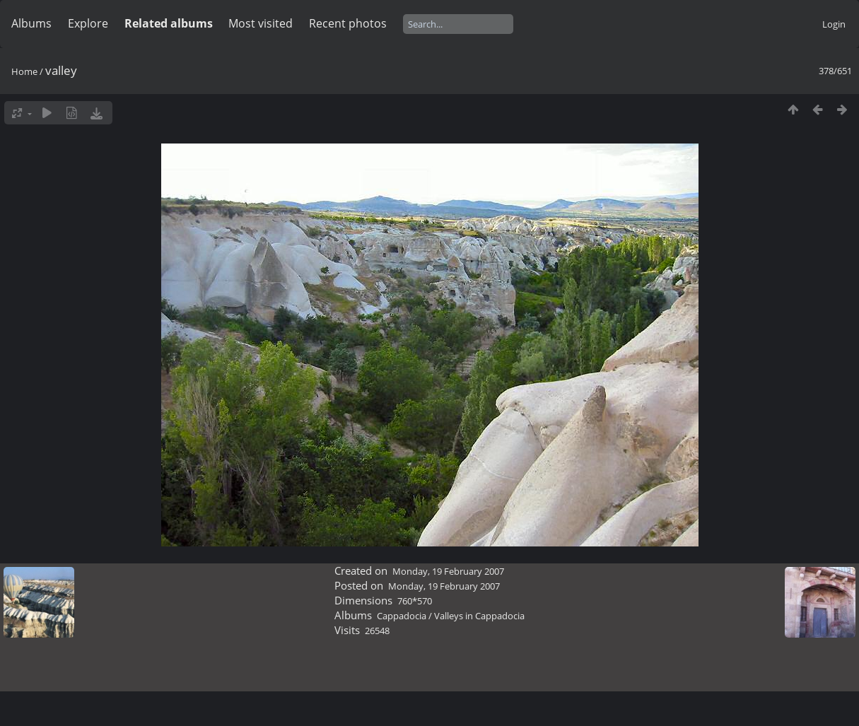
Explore (88, 23)
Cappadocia (401, 615)
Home (24, 71)
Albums (31, 23)
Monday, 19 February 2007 (448, 571)
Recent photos (348, 23)
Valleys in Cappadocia (479, 615)
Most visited (260, 23)
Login (834, 24)
